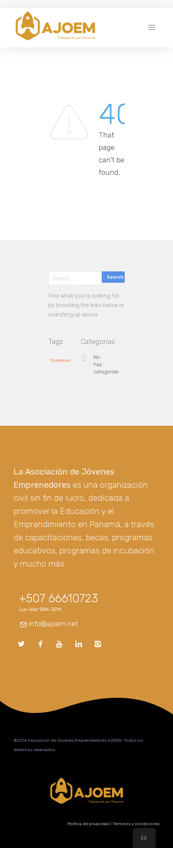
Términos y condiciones (136, 823)
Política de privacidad (88, 823)
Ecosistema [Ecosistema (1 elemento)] (60, 361)
